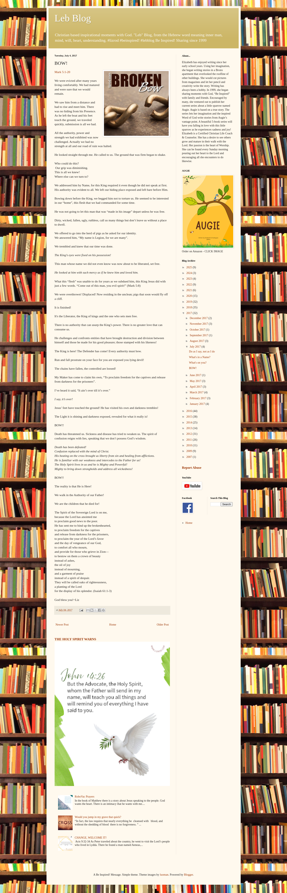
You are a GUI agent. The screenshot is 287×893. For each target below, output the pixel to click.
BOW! (192, 368)
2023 (189, 278)
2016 (189, 411)
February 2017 (198, 398)
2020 (189, 295)
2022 (189, 284)
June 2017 (196, 375)
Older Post (163, 624)
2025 (189, 267)
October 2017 (198, 329)
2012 (189, 433)
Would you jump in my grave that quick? (98, 817)
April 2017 (196, 386)
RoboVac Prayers (84, 796)
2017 (189, 313)
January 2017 (198, 403)
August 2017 (197, 341)
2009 (189, 451)
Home (112, 624)
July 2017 (195, 346)
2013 (189, 428)
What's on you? (198, 362)
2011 (189, 439)
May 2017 (196, 381)
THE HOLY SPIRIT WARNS (75, 639)
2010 (189, 445)
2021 (189, 290)
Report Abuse (191, 468)
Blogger (188, 874)
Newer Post (62, 624)
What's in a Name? (199, 357)
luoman (164, 874)
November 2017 (199, 323)
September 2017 (199, 335)
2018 (189, 307)
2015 (189, 416)
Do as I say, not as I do (202, 351)
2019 (189, 301)
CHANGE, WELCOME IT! (91, 837)
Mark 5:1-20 (62, 72)
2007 (189, 456)
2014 (189, 422)
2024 (189, 273)
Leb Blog (73, 18)
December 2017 (199, 318)
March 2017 (197, 392)
